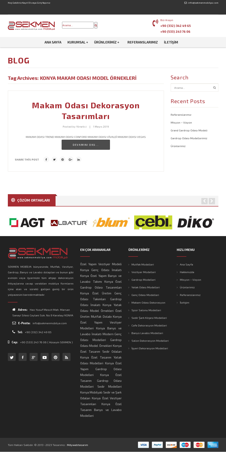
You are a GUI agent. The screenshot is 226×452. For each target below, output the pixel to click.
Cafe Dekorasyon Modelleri (149, 325)
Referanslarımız (181, 114)
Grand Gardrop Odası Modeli (189, 130)
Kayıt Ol (26, 2)
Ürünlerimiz (178, 146)
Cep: (13, 342)
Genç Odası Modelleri (145, 295)
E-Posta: (21, 323)
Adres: (20, 309)
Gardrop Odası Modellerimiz (189, 138)
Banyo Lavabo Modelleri (147, 333)
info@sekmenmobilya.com (203, 2)
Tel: (17, 332)
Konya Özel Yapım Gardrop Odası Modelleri (101, 369)
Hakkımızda (187, 272)
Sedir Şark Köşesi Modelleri (149, 317)
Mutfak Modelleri (142, 264)
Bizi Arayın (166, 20)
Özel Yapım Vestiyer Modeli (101, 264)
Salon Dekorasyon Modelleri (150, 340)
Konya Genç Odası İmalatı (101, 270)
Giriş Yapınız (43, 2)
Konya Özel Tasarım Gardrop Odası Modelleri (101, 380)
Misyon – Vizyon (181, 122)
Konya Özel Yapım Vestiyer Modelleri (101, 322)
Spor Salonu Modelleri (146, 310)
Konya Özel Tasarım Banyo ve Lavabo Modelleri (101, 409)
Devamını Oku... (86, 144)
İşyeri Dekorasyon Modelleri (149, 348)
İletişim (184, 302)
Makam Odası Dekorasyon (148, 302)
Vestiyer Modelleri (143, 272)
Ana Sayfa (186, 264)
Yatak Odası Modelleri (145, 287)
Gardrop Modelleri (143, 279)
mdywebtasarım (77, 445)
